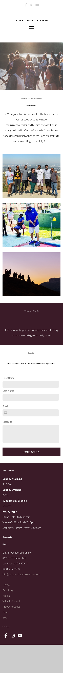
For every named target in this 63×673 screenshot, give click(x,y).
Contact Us (32, 480)
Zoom (6, 645)
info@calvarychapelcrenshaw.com (21, 602)
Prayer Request (11, 634)
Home (6, 613)
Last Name (8, 419)
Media (6, 624)
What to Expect (11, 629)
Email (5, 434)
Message (7, 450)
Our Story (8, 618)
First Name (8, 406)
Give (5, 640)
